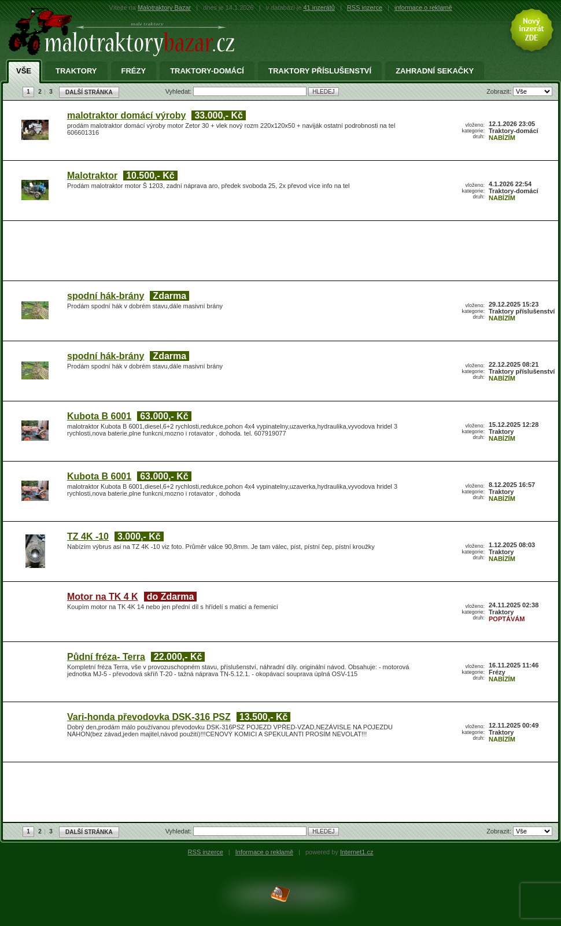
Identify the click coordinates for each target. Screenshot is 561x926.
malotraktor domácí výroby (126, 115)
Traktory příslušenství (320, 71)
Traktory (76, 71)
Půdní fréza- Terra (106, 657)
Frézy (134, 71)
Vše (24, 71)
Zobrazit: (499, 91)
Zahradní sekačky (434, 71)
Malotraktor (92, 175)
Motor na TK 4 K (102, 597)
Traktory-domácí (207, 71)
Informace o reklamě (264, 851)
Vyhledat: (179, 91)
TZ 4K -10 (88, 536)
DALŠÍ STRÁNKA (89, 92)
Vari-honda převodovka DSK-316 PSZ (149, 717)
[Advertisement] (142, 244)
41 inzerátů (318, 7)
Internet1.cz (356, 851)
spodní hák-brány (105, 296)
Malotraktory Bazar (164, 7)
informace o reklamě (423, 7)
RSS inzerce (364, 7)
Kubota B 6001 (99, 416)
